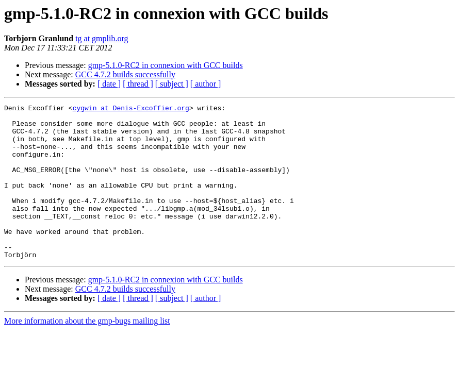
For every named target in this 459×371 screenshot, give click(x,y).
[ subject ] (171, 83)
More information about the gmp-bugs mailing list (87, 351)
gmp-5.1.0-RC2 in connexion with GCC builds (165, 65)
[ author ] (205, 83)
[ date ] (109, 83)
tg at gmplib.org (101, 38)
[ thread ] (138, 83)
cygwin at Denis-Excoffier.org (131, 109)
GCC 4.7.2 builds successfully (125, 74)
